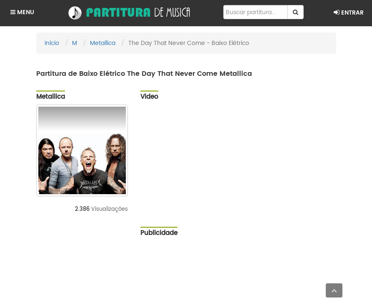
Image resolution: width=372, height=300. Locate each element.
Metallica (102, 43)
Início (52, 43)
